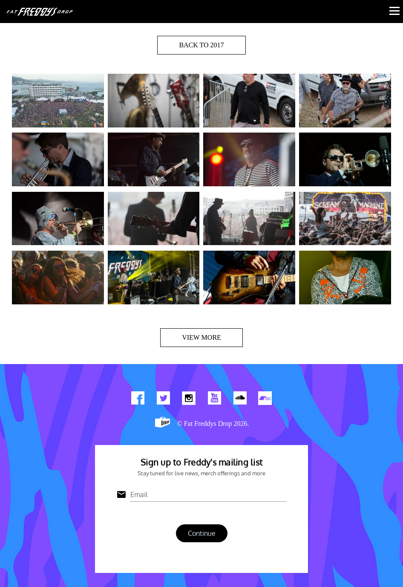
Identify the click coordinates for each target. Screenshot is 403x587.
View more (201, 337)
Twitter (163, 399)
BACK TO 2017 (201, 45)
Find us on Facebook (137, 399)
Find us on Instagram (188, 399)
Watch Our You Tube (214, 399)
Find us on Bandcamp (265, 399)
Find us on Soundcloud (239, 399)
